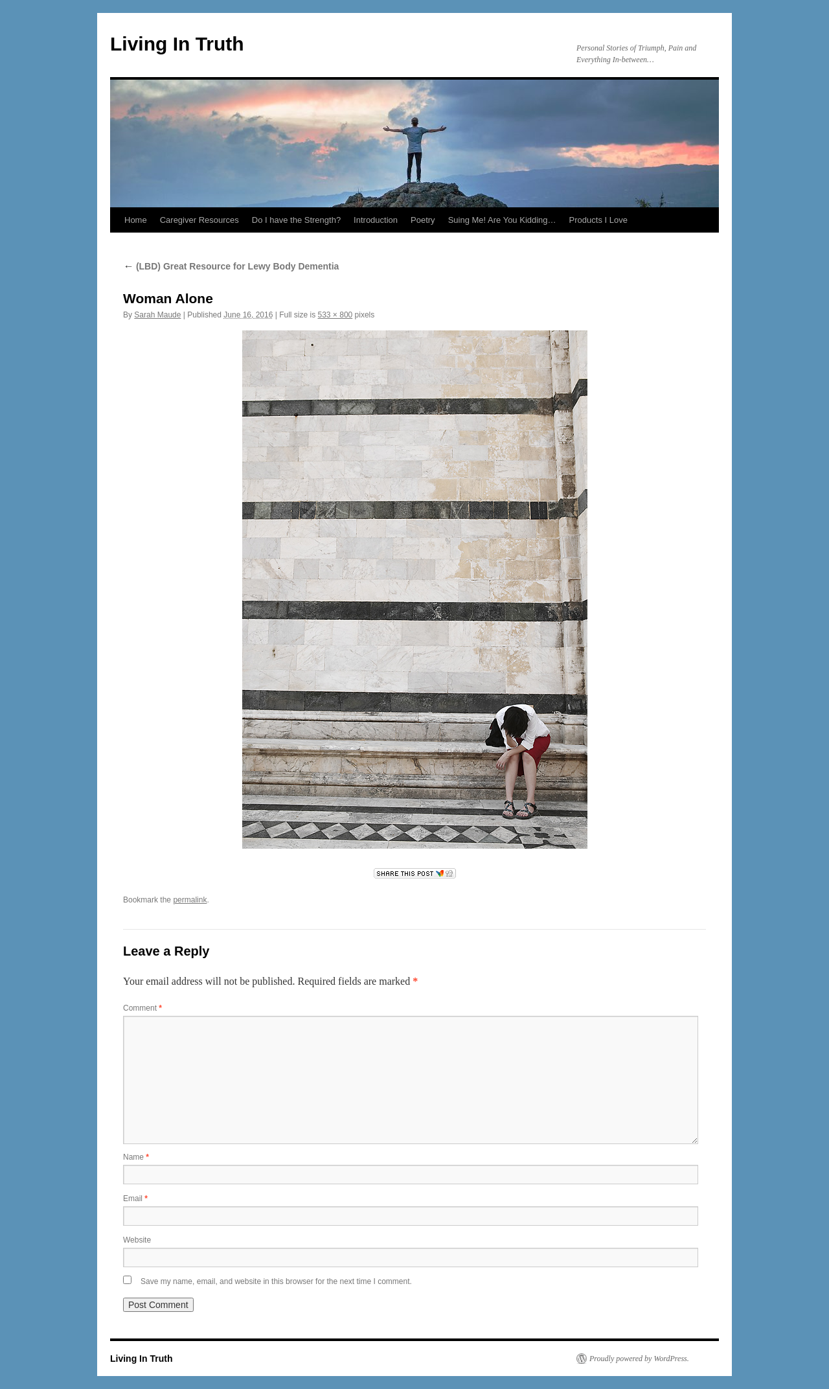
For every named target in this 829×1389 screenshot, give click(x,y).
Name (136, 1157)
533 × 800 (335, 314)
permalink (190, 899)
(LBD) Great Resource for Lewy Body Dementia (231, 266)
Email (135, 1198)
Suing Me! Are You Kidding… (502, 220)
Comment (142, 1008)
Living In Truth (177, 43)
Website (137, 1240)
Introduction (376, 220)
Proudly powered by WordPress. (639, 1358)
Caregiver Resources (199, 220)
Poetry (423, 220)
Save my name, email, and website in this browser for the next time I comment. (276, 1281)
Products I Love (598, 220)
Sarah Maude (157, 314)
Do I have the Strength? (296, 220)
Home (135, 220)
